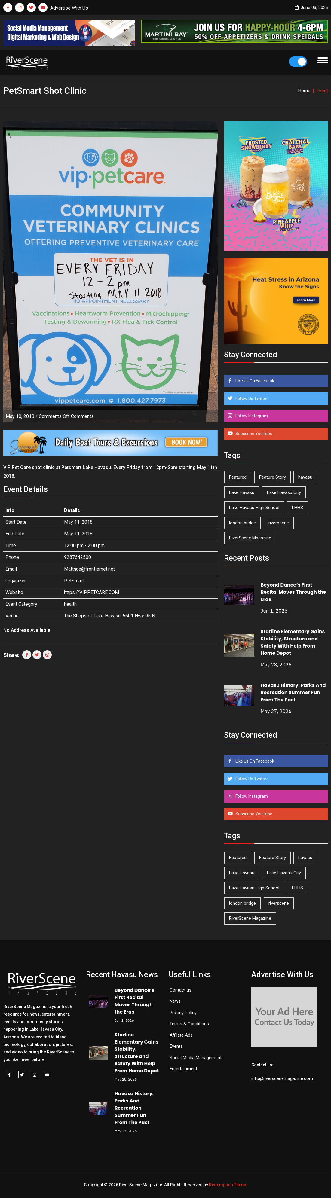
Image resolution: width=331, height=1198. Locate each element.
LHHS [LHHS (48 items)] (297, 507)
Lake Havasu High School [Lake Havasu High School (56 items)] (254, 507)
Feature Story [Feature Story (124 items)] (272, 477)
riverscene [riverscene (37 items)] (278, 523)
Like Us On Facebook (254, 380)
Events (176, 1046)
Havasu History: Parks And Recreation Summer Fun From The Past (293, 692)
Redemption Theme (228, 1184)
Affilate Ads (181, 1035)
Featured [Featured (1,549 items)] (238, 477)
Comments (66, 416)
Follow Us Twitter (251, 398)
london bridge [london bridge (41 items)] (242, 523)
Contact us (181, 990)
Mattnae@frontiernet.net (89, 569)
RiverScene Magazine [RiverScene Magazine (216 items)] (250, 538)
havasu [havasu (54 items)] (305, 477)
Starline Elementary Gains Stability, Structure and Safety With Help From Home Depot (293, 642)
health (70, 604)
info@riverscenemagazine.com (282, 1078)
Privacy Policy (183, 1012)
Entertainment (183, 1068)
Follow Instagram (251, 415)
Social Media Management (196, 1057)
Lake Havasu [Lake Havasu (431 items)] (241, 492)
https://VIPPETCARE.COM (91, 592)
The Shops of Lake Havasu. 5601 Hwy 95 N (109, 616)
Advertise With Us (69, 8)
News (175, 1001)
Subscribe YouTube (253, 433)
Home (304, 90)
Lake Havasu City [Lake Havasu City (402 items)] (284, 492)
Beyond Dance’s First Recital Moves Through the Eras (293, 592)
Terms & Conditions (189, 1023)
